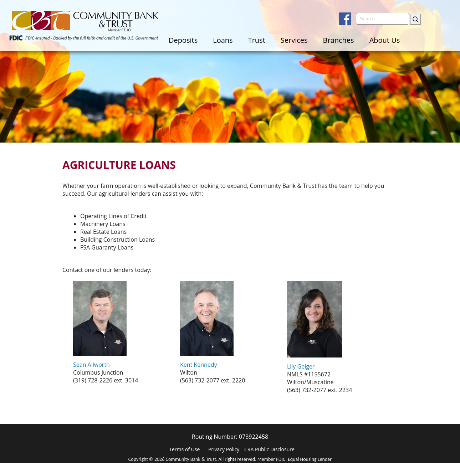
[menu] (311, 40)
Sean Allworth (91, 365)
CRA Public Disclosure (269, 449)
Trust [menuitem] (256, 40)
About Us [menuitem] (384, 40)
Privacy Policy (223, 449)
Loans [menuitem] (222, 40)
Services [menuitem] (294, 40)
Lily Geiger (301, 366)
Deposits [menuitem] (183, 40)
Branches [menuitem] (338, 40)
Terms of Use (184, 449)
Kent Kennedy (198, 365)
